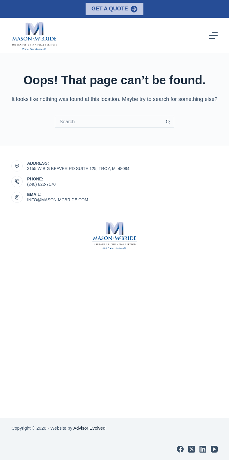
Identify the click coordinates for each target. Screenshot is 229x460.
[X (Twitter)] (191, 449)
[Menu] (213, 35)
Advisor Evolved (89, 428)
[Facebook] (180, 449)
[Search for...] (108, 122)
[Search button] (168, 122)
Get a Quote (115, 9)
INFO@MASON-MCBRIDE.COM (57, 199)
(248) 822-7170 (41, 184)
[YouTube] (214, 449)
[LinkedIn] (202, 449)
